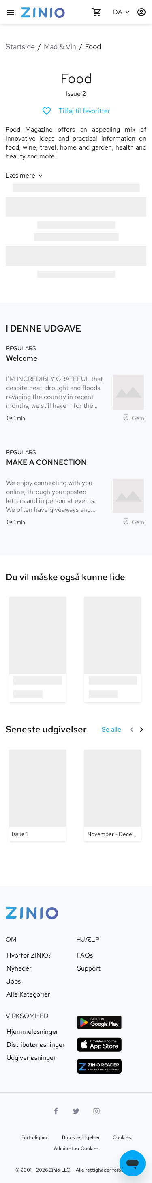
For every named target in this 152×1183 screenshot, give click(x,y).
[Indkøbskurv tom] (96, 12)
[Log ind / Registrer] (141, 12)
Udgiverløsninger (31, 1058)
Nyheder (19, 968)
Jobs (13, 981)
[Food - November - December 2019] (112, 795)
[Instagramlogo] (96, 1111)
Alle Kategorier (28, 994)
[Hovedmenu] (10, 12)
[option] (37, 649)
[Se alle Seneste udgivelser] (111, 729)
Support (89, 968)
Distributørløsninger (35, 1045)
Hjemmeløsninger (32, 1032)
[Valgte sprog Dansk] (122, 12)
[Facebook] (56, 1111)
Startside (20, 46)
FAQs (85, 955)
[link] (65, 577)
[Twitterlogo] (76, 1111)
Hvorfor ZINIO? (28, 955)
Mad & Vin (60, 46)
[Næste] (141, 729)
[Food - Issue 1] (37, 795)
